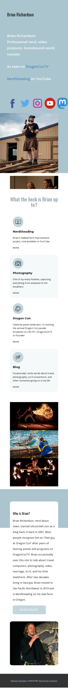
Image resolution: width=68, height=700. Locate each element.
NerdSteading (18, 78)
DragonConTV (37, 66)
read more (29, 609)
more (16, 247)
